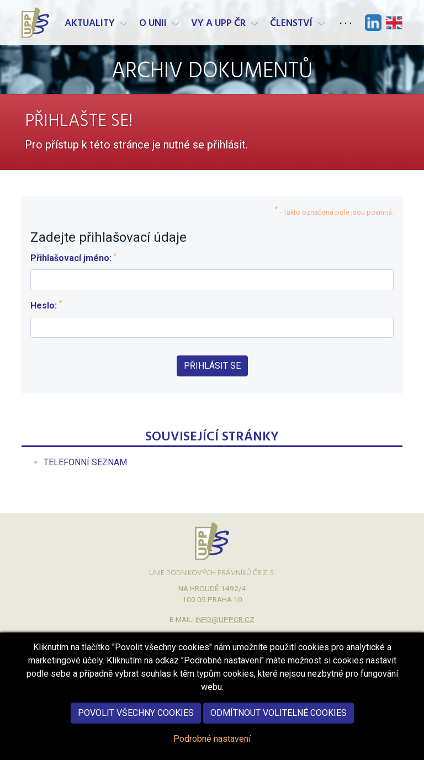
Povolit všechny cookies (136, 724)
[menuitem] (85, 462)
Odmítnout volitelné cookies (278, 724)
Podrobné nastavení (212, 750)
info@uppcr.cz (225, 619)
